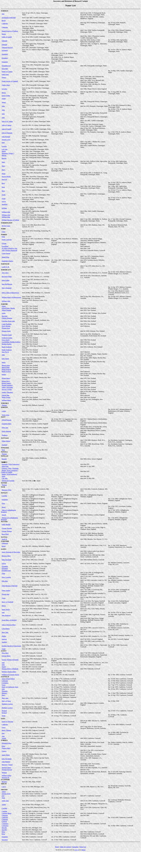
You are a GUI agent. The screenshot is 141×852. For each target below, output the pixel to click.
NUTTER (4, 521)
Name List (82, 847)
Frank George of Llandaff (10, 81)
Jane (3, 612)
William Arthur (6, 775)
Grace (3, 598)
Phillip (4, 636)
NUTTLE (4, 537)
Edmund (4, 41)
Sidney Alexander (7, 387)
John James (5, 358)
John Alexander (7, 759)
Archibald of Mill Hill (9, 17)
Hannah (4, 459)
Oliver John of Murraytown (10, 293)
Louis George (6, 253)
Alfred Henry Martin (8, 308)
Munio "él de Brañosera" (9, 474)
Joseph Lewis (6, 139)
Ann (3, 14)
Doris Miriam (6, 326)
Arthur (4, 804)
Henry (4, 507)
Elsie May (5, 68)
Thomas (4, 405)
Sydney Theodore (7, 392)
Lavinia (4, 146)
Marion (4, 158)
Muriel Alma (6, 365)
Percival (4, 179)
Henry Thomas (6, 730)
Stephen (4, 642)
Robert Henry (6, 378)
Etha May (5, 581)
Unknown (5, 543)
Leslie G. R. (5, 267)
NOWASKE (5, 448)
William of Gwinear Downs (10, 674)
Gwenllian (5, 246)
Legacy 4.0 (76, 849)
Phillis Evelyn (6, 371)
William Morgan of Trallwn (10, 220)
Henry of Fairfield (7, 602)
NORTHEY (5, 403)
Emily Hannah (6, 431)
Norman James (6, 767)
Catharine (5, 815)
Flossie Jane (5, 594)
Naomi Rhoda (6, 176)
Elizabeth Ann (6, 66)
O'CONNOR (5, 779)
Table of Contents (65, 847)
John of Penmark (7, 133)
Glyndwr (4, 89)
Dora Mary (5, 653)
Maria (3, 362)
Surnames (75, 847)
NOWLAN (4, 456)
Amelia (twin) (6, 794)
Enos (3, 503)
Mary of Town (6, 701)
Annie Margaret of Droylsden (11, 552)
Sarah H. (4, 539)
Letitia (4, 411)
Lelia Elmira (6, 628)
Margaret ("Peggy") (8, 153)
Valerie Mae (5, 395)
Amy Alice (5, 273)
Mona (3, 173)
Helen (3, 546)
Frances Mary (6, 748)
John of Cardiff (6, 129)
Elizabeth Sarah (7, 335)
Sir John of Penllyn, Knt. (9, 248)
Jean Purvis (5, 352)
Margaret (4, 691)
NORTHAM (5, 264)
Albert (4, 791)
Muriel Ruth (5, 367)
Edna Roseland (6, 560)
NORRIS (4, 234)
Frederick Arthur (7, 338)
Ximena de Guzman (8, 480)
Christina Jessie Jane (8, 321)
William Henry (6, 400)
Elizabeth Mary (6, 424)
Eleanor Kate (6, 328)
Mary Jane (5, 632)
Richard (4, 711)
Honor (4, 606)
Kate (3, 142)
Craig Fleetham (6, 324)
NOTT (3, 417)
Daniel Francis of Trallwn (10, 31)
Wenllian (4, 204)
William (4, 208)
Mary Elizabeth (6, 288)
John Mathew (6, 762)
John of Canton (6, 125)
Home (57, 847)
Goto (5, 466)
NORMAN (4, 11)
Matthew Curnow (7, 704)
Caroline (4, 496)
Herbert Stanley (7, 344)
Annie (3, 313)
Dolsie (4, 34)
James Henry (6, 609)
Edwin (4, 563)
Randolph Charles (7, 261)
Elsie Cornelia (6, 577)
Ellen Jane (5, 427)
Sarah (3, 195)
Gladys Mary (6, 85)
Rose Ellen (5, 534)
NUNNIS (4, 483)
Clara (3, 232)
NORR (3, 229)
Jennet (4, 98)
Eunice (4, 77)
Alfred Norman (6, 420)
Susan (3, 198)
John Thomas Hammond (9, 250)
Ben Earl (4, 316)
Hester (4, 93)
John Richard (6, 137)
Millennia (83, 849)
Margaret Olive (6, 490)
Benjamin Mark (7, 276)
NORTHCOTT (6, 270)
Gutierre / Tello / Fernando (10, 468)
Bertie (4, 20)
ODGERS (4, 789)
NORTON (4, 407)
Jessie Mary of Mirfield (9, 620)
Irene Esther (5, 280)
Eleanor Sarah (6, 331)
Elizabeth (5, 50)
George (4, 243)
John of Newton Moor (9, 625)
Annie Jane (5, 801)
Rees (3, 183)
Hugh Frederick (7, 347)
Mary (3, 162)
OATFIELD (5, 677)
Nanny (4, 667)
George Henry (6, 656)
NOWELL (4, 452)
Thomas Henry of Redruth (10, 669)
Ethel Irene (5, 74)
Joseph (4, 515)
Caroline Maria (6, 813)
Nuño (3, 476)
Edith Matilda (6, 524)
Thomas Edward (7, 769)
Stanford (4, 445)
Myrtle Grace (6, 226)
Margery (4, 693)
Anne (3, 798)
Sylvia (4, 201)
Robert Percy (6, 381)
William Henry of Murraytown (11, 297)
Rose (3, 450)
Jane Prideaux (6, 615)
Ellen (3, 573)
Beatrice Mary (6, 556)
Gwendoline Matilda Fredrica (11, 342)
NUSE (3, 487)
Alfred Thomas (6, 310)
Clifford (4, 821)
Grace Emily (6, 340)
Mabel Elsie (5, 257)
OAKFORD (5, 541)
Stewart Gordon (7, 389)
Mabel (4, 151)
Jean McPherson (7, 284)
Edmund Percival (7, 47)
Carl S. (4, 786)
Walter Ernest (6, 397)
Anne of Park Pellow (8, 679)
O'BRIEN (4, 740)
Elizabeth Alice (6, 743)
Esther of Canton (7, 71)
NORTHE (4, 304)
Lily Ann (4, 149)
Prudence (5, 435)
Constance (5, 683)
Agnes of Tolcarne (7, 721)
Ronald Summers (7, 385)
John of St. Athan (7, 121)
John (3, 106)
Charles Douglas (7, 318)
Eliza (3, 237)
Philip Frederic (6, 369)
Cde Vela (4, 478)
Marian (4, 155)
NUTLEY (4, 493)
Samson (4, 639)
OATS (3, 718)
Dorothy (4, 828)
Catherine (5, 23)
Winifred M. (5, 777)
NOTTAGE (5, 438)
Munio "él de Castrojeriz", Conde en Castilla (9, 471)
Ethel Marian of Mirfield (9, 586)
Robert (4, 374)
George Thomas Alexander (10, 660)
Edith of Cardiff (7, 37)
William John (6, 212)
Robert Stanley (6, 383)
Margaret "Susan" (7, 765)
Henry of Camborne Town (10, 687)
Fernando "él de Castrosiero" (11, 464)
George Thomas (7, 528)
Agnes (4, 306)
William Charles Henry (9, 672)
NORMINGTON (6, 223)
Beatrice (4, 782)
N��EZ (4, 462)
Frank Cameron (7, 239)
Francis (4, 751)
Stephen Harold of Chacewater (11, 646)
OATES (3, 549)
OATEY (3, 651)
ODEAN (4, 784)
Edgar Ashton (6, 441)
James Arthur (6, 95)
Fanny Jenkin (6, 590)
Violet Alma (5, 415)
